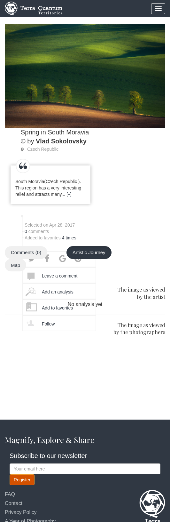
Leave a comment (59, 275)
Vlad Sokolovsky (61, 141)
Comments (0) (26, 252)
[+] (69, 194)
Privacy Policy (21, 512)
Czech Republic (42, 149)
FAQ (10, 494)
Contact (13, 503)
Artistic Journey (89, 252)
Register (22, 479)
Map (15, 265)
